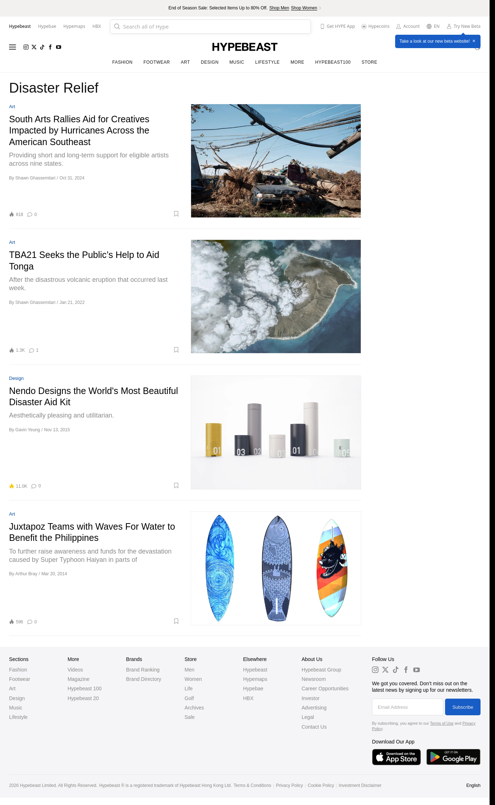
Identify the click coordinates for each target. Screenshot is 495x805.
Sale (190, 717)
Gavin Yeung (27, 429)
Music (236, 62)
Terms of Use (442, 723)
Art (185, 62)
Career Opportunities (324, 688)
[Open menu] (12, 47)
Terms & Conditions (252, 785)
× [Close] (473, 41)
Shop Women (304, 7)
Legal (307, 717)
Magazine (79, 679)
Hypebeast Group (321, 670)
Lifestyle (267, 62)
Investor (310, 698)
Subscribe (462, 707)
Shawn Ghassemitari (35, 178)
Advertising (313, 708)
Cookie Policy (321, 785)
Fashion (122, 62)
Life (189, 688)
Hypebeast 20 (83, 698)
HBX (248, 698)
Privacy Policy (289, 785)
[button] (110, 213)
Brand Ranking (143, 670)
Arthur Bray (26, 573)
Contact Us (313, 727)
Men (189, 670)
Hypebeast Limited (38, 785)
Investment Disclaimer (360, 785)
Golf (189, 698)
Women (193, 679)
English (473, 785)
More (297, 62)
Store (369, 62)
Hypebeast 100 (85, 688)
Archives (194, 708)
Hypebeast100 (333, 62)
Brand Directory (143, 679)
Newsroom (313, 679)
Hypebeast (255, 670)
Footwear (156, 62)
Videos (75, 670)
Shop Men (279, 7)
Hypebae (253, 688)
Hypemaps (255, 679)
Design (210, 62)
